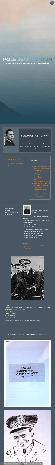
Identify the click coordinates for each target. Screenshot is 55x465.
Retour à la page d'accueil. (14, 159)
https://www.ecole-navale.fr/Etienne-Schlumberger (39, 175)
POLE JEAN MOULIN (6, 463)
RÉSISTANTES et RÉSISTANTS (20, 463)
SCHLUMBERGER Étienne (35, 463)
